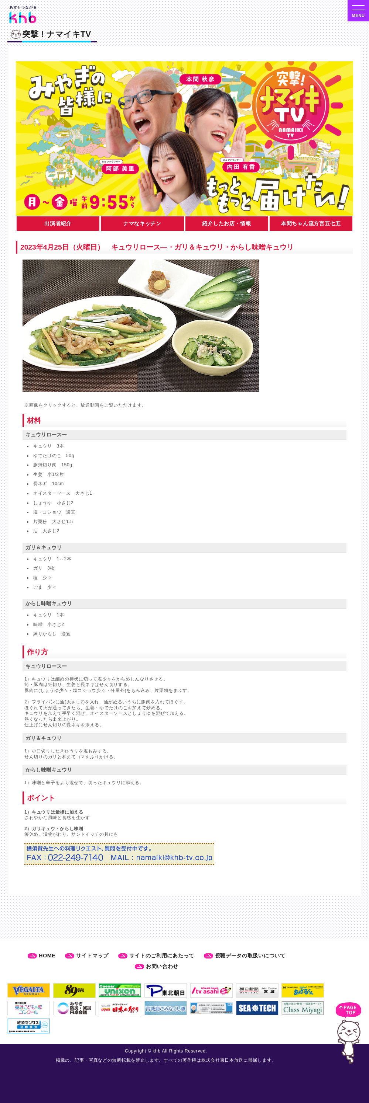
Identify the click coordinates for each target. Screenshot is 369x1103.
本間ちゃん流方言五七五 (311, 223)
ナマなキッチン (142, 223)
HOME (47, 955)
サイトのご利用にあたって (161, 955)
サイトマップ (92, 955)
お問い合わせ (162, 966)
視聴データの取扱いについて (250, 955)
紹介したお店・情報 (226, 223)
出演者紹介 (58, 223)
